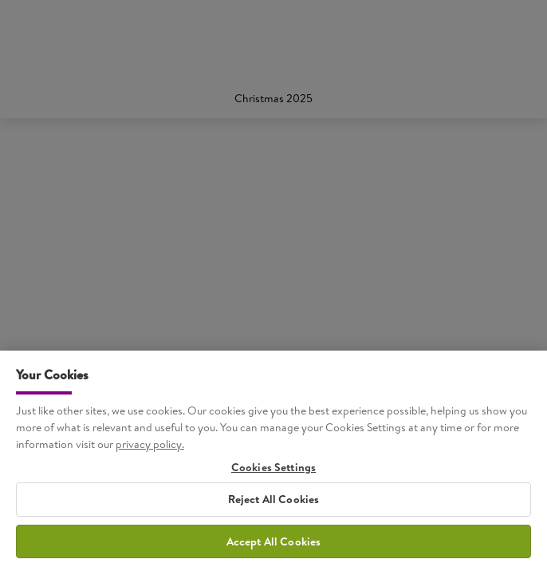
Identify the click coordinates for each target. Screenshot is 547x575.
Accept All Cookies (273, 545)
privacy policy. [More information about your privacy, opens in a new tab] (150, 448)
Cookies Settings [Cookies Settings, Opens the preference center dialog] (273, 471)
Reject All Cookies (274, 503)
